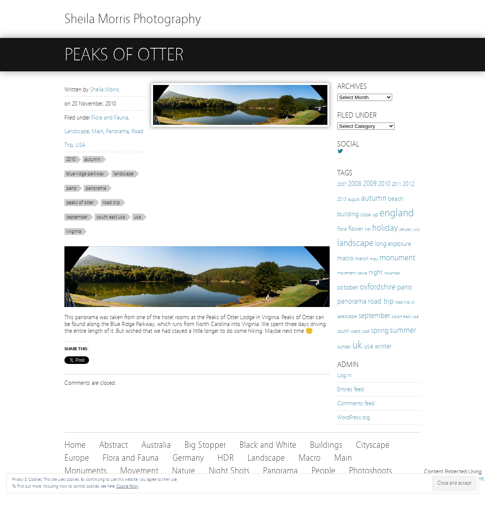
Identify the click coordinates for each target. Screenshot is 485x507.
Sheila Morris (104, 89)
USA (80, 145)
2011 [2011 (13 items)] (396, 184)
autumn (92, 159)
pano (71, 188)
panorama (96, 188)
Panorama (117, 131)
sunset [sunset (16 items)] (344, 346)
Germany (188, 458)
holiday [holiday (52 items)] (385, 228)
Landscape (76, 131)
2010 (70, 159)
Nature (183, 471)
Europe (76, 458)
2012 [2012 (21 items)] (408, 183)
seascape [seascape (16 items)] (347, 316)
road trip (111, 203)
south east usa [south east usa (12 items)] (405, 316)
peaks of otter (80, 203)
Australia (156, 445)
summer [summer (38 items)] (403, 330)
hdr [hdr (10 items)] (368, 229)
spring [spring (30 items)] (379, 330)
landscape (123, 174)
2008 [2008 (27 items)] (354, 183)
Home (75, 445)
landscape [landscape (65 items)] (355, 243)
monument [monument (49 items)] (397, 257)
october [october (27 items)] (347, 287)
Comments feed (355, 403)
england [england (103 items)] (397, 213)
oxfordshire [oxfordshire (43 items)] (378, 287)
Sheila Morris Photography (132, 19)
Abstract (113, 445)
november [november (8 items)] (392, 273)
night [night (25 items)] (376, 272)
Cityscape (373, 445)
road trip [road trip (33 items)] (381, 301)
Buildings (326, 445)
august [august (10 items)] (354, 199)
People (323, 471)
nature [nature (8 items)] (362, 273)
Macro (310, 458)
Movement (139, 471)
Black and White (267, 445)
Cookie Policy (127, 486)
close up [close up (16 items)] (369, 214)
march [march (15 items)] (361, 258)
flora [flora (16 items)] (342, 228)
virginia (73, 231)
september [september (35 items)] (374, 315)
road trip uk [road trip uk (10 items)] (405, 302)
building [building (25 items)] (348, 214)
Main (97, 131)
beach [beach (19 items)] (395, 198)
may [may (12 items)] (374, 258)
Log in (344, 375)
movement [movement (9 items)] (346, 273)
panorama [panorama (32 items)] (351, 301)
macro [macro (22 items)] (345, 258)
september (77, 217)
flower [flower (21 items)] (355, 228)
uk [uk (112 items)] (357, 345)
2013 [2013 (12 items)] (341, 199)
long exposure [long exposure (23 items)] (393, 244)
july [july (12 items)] (416, 229)
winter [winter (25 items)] (383, 346)
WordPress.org (353, 417)
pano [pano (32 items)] (404, 287)
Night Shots (229, 471)
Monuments (85, 471)
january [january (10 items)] (405, 229)
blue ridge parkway (85, 174)
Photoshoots (370, 471)
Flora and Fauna (109, 117)
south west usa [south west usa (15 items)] (353, 331)
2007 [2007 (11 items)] (341, 184)
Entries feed (350, 389)
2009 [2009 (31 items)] (370, 183)
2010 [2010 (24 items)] (384, 184)
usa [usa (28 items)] (368, 346)
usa (137, 217)
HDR (225, 458)
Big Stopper (205, 445)
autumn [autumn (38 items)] (373, 198)
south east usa (111, 217)
